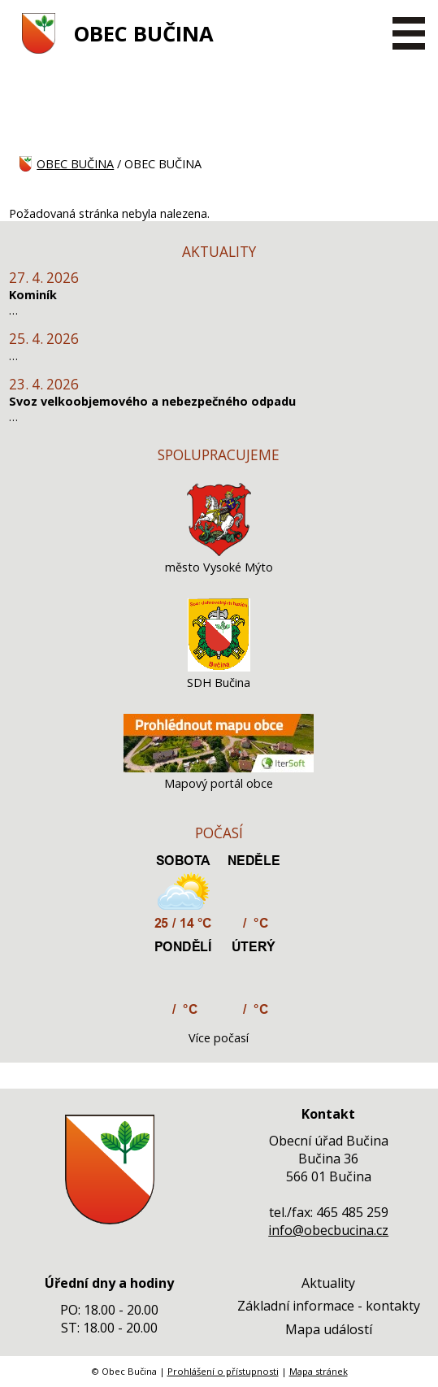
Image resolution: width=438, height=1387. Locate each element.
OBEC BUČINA (144, 34)
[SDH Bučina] (219, 667)
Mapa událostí (328, 1329)
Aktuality (328, 1283)
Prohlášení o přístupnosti (223, 1371)
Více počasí (219, 1038)
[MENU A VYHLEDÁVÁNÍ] (408, 33)
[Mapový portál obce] (219, 768)
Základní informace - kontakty (328, 1306)
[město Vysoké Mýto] (219, 551)
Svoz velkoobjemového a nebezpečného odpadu (152, 401)
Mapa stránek (318, 1371)
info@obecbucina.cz (328, 1230)
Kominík (33, 294)
